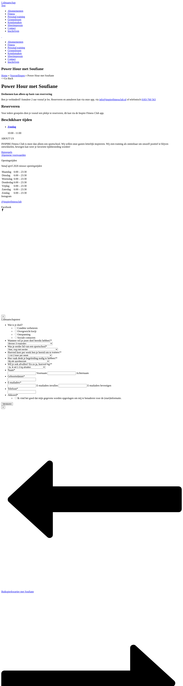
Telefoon (13, 388)
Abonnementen (15, 11)
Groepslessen (14, 19)
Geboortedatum (16, 376)
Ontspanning (23, 334)
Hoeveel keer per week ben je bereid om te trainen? (34, 352)
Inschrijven (13, 31)
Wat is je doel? (15, 325)
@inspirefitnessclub (11, 201)
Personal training (16, 16)
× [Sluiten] (3, 316)
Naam (11, 370)
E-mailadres (14, 382)
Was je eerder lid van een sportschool (27, 346)
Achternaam (82, 373)
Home (4, 75)
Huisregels (6, 152)
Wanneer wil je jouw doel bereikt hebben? (30, 340)
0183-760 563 (149, 99)
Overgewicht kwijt (26, 331)
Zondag (12, 126)
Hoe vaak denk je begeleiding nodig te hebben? (32, 358)
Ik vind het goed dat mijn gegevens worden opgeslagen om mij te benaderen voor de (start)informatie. (69, 398)
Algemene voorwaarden (13, 155)
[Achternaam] (62, 373)
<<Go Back (7, 78)
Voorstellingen (17, 75)
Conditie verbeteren (27, 328)
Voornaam (42, 373)
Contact (12, 28)
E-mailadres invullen (47, 385)
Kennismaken (15, 22)
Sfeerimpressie (15, 25)
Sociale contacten (26, 337)
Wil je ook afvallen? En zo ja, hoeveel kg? (30, 364)
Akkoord (13, 395)
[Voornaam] (22, 373)
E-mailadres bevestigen (99, 385)
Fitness (11, 13)
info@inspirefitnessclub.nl (112, 99)
